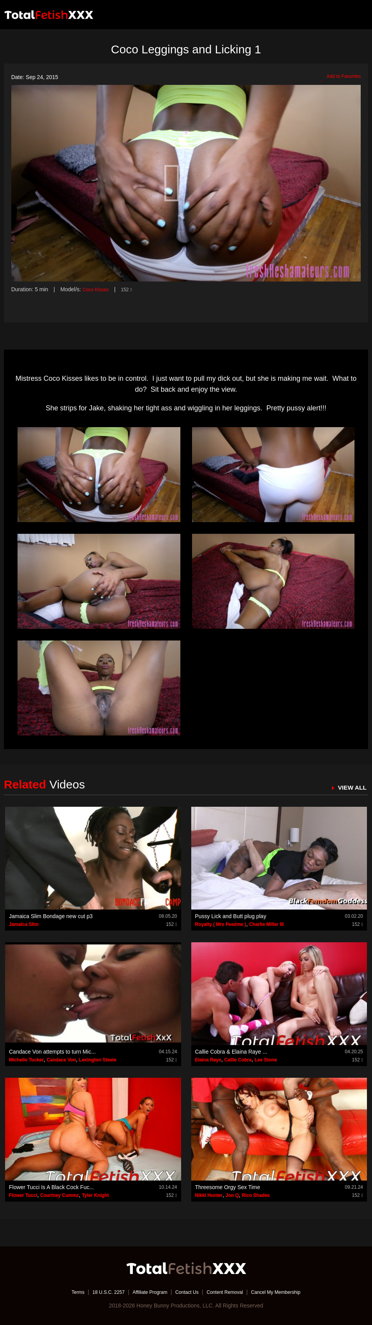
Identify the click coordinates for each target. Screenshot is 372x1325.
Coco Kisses (98, 289)
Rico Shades (256, 1195)
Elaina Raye (208, 1060)
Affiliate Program (145, 1292)
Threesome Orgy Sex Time (227, 1187)
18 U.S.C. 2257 (97, 1292)
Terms (63, 1292)
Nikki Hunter (209, 1195)
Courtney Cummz (59, 1195)
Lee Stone (265, 1060)
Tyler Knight (95, 1195)
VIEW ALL (350, 787)
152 (131, 289)
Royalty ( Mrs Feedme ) (220, 924)
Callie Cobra (238, 1060)
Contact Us (186, 1292)
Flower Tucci (23, 1195)
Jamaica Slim (24, 924)
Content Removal (229, 1292)
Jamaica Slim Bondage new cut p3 (51, 916)
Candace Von (61, 1060)
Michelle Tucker (26, 1060)
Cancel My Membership (287, 1292)
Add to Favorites (338, 77)
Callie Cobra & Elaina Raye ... (231, 1052)
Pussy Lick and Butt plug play (230, 916)
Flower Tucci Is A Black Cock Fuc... (51, 1187)
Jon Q (232, 1195)
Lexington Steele (97, 1060)
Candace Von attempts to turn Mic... (52, 1052)
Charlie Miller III (266, 924)
